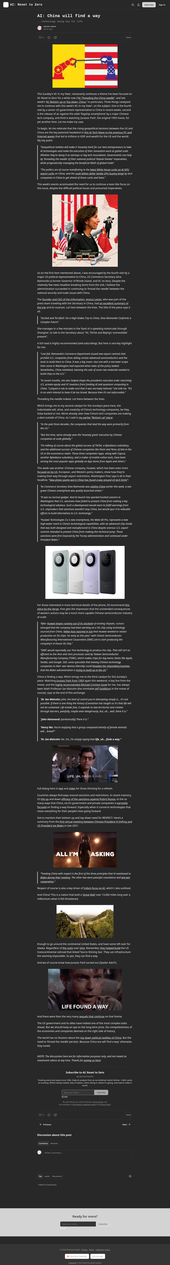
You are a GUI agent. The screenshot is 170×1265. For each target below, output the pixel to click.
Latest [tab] (47, 1176)
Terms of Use (98, 1102)
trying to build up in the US (91, 670)
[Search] (132, 4)
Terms (91, 1249)
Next (126, 1124)
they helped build (110, 948)
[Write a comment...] (88, 1156)
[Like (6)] (41, 37)
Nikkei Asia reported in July (78, 631)
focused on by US (47, 472)
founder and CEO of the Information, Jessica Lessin (72, 299)
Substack (72, 1263)
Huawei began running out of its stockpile (70, 623)
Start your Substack (77, 1256)
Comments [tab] (43, 1143)
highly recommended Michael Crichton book (81, 684)
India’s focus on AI (94, 888)
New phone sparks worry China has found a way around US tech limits (88, 480)
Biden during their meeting (55, 877)
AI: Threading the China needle (96, 98)
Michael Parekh (50, 26)
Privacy (84, 1249)
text (61, 788)
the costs (68, 948)
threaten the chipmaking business (111, 666)
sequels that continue (91, 1016)
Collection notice (103, 1249)
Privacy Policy (105, 1104)
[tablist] (48, 1143)
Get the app (97, 1256)
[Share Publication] (138, 4)
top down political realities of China (100, 1038)
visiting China (97, 486)
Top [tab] (40, 1176)
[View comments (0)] (49, 37)
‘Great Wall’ (89, 894)
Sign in (162, 4)
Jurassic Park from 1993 (70, 680)
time (82, 948)
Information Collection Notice (84, 1104)
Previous (45, 1124)
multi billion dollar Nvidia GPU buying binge (99, 173)
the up (45, 799)
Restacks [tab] (54, 1143)
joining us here (92, 1060)
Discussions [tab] (57, 1176)
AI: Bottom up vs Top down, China (66, 102)
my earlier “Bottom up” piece (95, 417)
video (72, 788)
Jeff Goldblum (103, 688)
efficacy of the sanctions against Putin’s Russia (88, 799)
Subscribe (149, 4)
